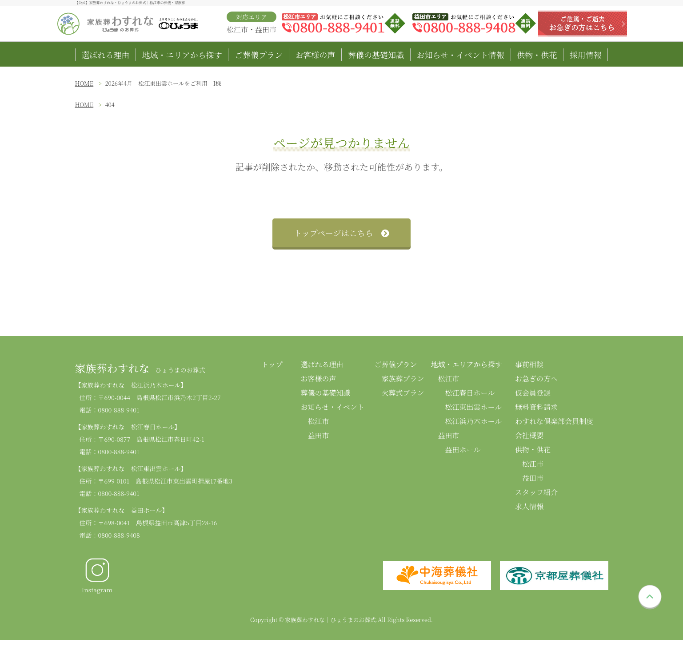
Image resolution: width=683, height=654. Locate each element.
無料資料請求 (536, 407)
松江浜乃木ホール (473, 421)
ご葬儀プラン (259, 54)
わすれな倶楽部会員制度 (554, 421)
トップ (272, 364)
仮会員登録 (533, 393)
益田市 (318, 435)
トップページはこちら (341, 232)
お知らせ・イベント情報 (460, 54)
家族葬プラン (403, 378)
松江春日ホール (470, 393)
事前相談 (529, 364)
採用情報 (586, 54)
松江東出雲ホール (473, 407)
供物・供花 (537, 54)
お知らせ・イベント (333, 407)
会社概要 (529, 435)
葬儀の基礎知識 (376, 54)
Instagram (97, 575)
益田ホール (463, 449)
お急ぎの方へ (536, 378)
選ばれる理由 (105, 54)
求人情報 (529, 506)
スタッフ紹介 (536, 492)
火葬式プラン (403, 393)
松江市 (318, 421)
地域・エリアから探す (182, 54)
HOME (84, 83)
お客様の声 (316, 54)
